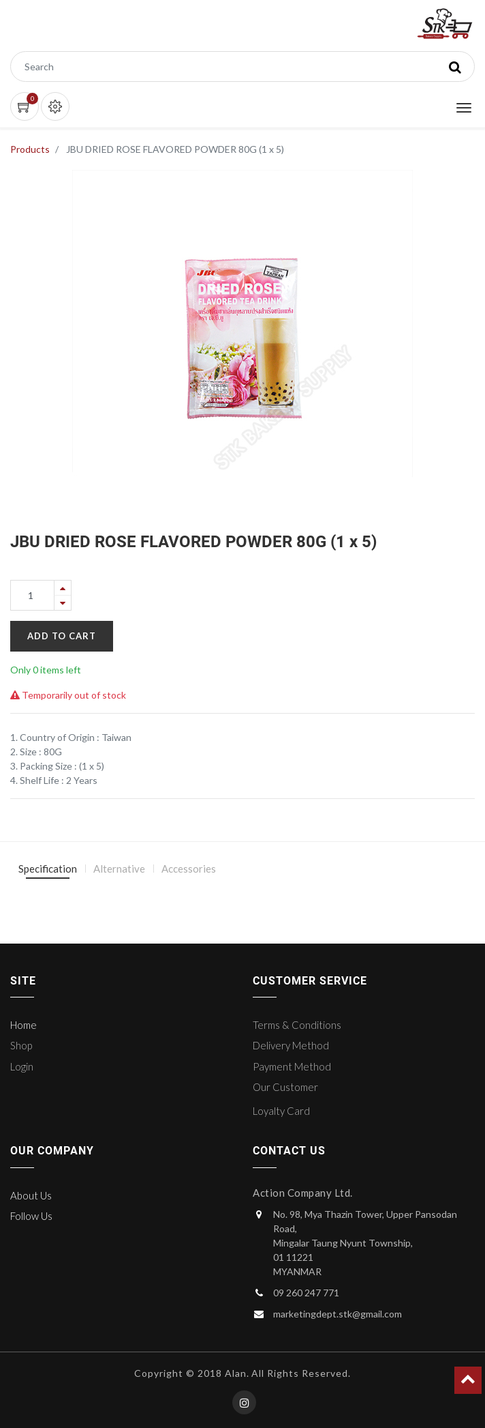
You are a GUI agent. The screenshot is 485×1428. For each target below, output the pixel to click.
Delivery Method (291, 1045)
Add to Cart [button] (61, 635)
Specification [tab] (47, 868)
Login (21, 1066)
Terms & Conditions (297, 1025)
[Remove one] (62, 603)
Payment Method (292, 1066)
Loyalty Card (281, 1111)
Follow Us (31, 1216)
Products (30, 149)
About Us (31, 1195)
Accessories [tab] (188, 868)
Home (23, 1025)
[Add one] (62, 588)
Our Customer (285, 1087)
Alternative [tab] (119, 868)
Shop (21, 1045)
